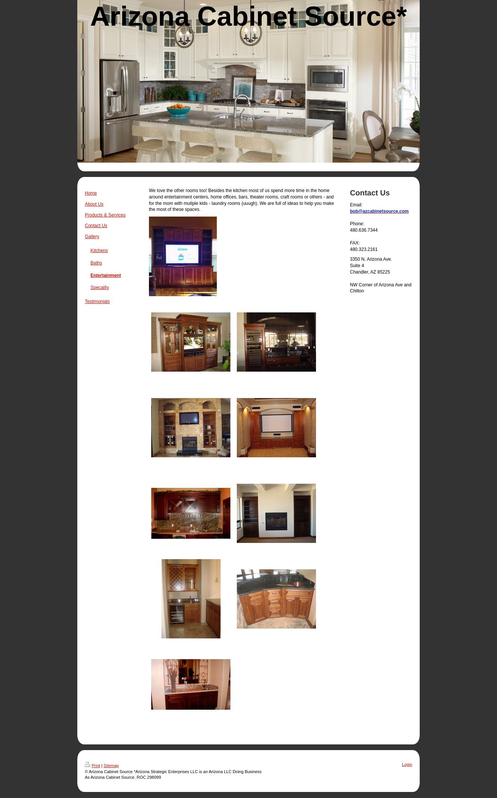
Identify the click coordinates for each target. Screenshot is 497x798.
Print (92, 765)
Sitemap (111, 765)
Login (407, 764)
